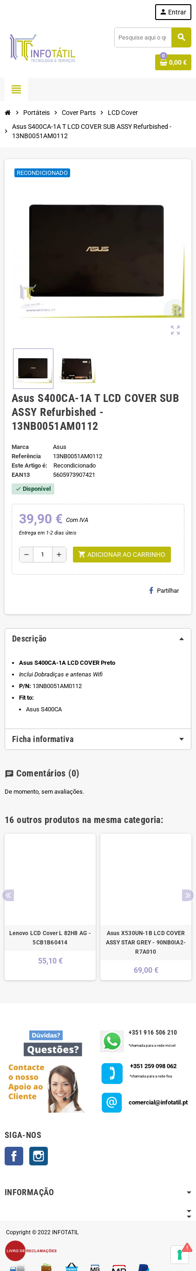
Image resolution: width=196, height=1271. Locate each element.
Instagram (38, 1156)
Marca (20, 446)
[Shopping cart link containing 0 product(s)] (173, 62)
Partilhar (164, 590)
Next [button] (188, 895)
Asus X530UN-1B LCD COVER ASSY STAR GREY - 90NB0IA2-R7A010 (146, 942)
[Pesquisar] (152, 37)
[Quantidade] (42, 554)
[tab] (98, 639)
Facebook (14, 1156)
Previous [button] (8, 895)
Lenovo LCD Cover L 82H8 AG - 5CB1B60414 (50, 938)
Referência (26, 456)
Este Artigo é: (29, 465)
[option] (50, 907)
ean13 (21, 474)
